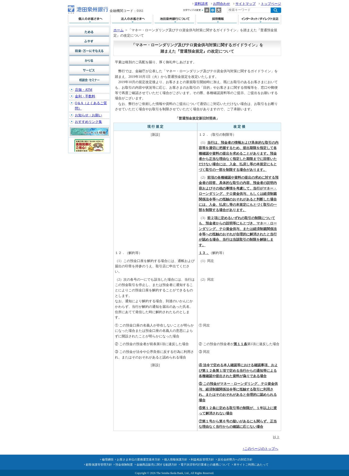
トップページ (271, 4)
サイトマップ (245, 4)
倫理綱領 (107, 459)
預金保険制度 (124, 464)
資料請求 (201, 4)
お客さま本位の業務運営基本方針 (138, 459)
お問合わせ (221, 4)
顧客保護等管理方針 (99, 464)
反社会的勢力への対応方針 (235, 459)
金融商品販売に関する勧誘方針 (156, 464)
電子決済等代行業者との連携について (205, 464)
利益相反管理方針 (202, 459)
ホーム (118, 30)
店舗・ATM (83, 90)
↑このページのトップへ (260, 449)
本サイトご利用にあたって (251, 464)
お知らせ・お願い (88, 115)
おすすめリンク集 (88, 122)
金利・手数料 (85, 96)
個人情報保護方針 (175, 459)
